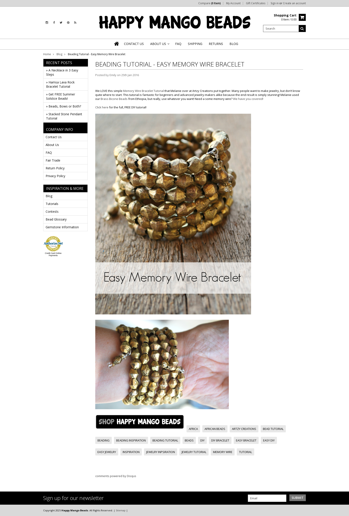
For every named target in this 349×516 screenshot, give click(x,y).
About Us (52, 145)
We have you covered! (248, 99)
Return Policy (55, 168)
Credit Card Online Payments (53, 254)
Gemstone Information (62, 227)
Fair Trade (53, 160)
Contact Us (54, 137)
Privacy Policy (55, 176)
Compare (209, 3)
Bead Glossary (56, 219)
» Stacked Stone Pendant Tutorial (64, 116)
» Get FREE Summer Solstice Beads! (60, 96)
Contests (52, 211)
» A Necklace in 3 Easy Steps (62, 72)
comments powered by (115, 476)
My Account (233, 3)
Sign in (275, 3)
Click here (101, 107)
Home (47, 54)
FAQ (49, 152)
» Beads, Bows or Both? (63, 106)
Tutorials (52, 204)
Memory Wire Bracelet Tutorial (143, 91)
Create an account (294, 3)
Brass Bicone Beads (114, 99)
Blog (59, 54)
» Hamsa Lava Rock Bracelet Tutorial (60, 84)
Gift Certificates (255, 3)
